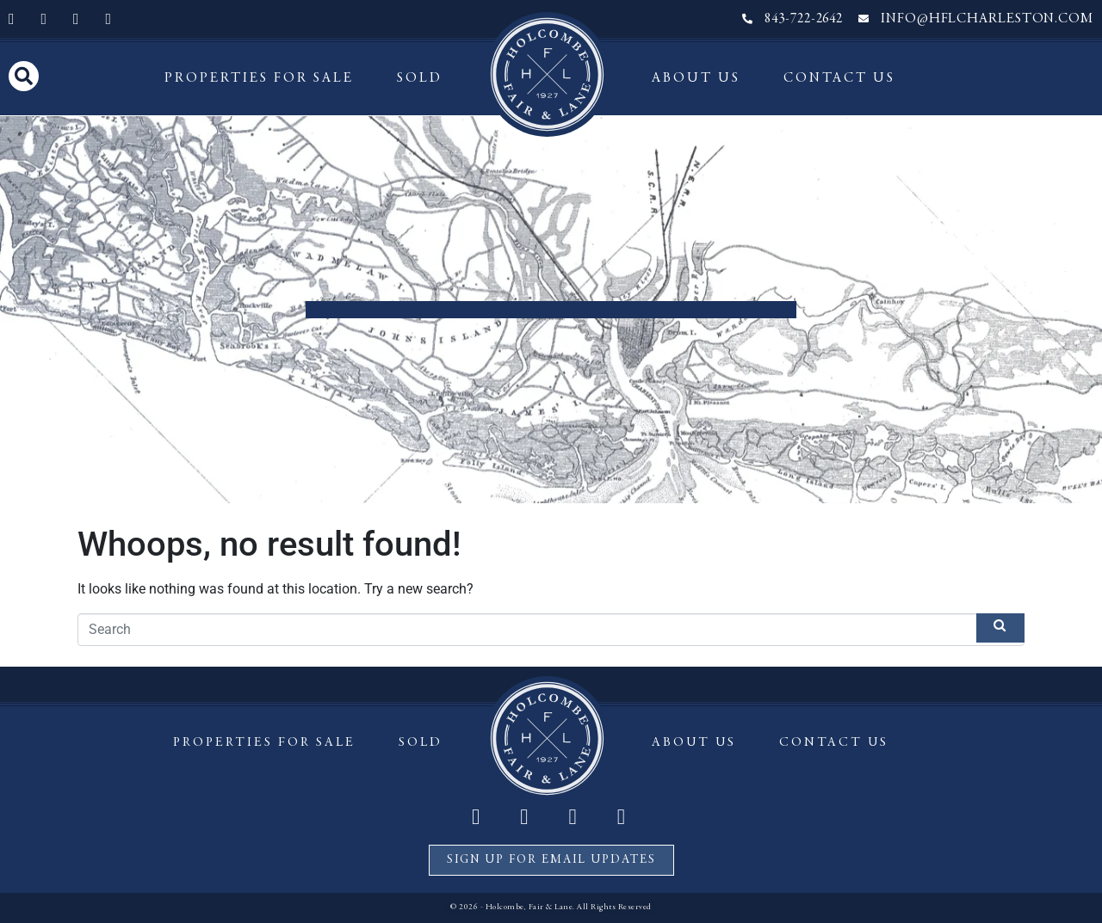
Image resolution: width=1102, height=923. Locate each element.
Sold (420, 78)
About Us (696, 78)
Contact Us (839, 78)
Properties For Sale (259, 78)
